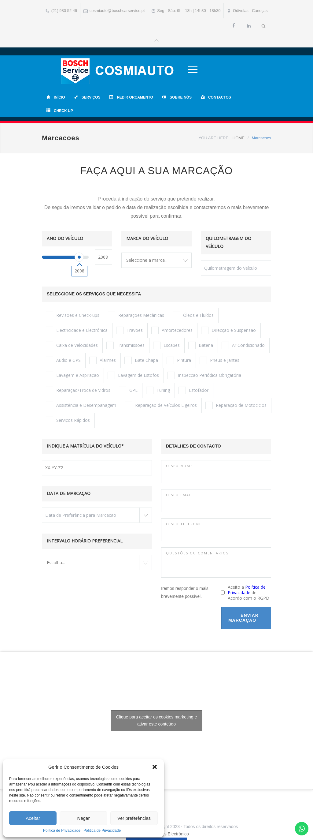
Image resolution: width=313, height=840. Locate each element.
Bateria (200, 344)
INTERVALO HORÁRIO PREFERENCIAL (85, 540)
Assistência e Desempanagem (81, 404)
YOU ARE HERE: (214, 137)
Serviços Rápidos (68, 419)
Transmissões (125, 344)
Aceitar (33, 818)
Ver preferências (134, 818)
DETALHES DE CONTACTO (193, 445)
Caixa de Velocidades (72, 344)
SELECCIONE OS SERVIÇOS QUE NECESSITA (94, 293)
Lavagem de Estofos (133, 374)
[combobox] (156, 259)
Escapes (166, 344)
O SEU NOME (179, 465)
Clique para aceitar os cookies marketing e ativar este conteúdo (156, 720)
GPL (128, 389)
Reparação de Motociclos (236, 404)
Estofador (193, 389)
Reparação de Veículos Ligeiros (161, 404)
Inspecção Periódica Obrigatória (204, 374)
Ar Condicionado (243, 344)
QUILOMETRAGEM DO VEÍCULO (228, 242)
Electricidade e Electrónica (77, 329)
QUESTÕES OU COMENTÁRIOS (197, 552)
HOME (239, 137)
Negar (83, 818)
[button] (155, 767)
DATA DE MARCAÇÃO (68, 493)
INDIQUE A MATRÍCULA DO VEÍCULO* (85, 445)
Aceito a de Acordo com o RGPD (248, 592)
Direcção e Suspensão (228, 329)
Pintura (179, 359)
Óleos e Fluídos (193, 314)
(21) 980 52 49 (64, 10)
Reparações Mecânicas (136, 314)
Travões (129, 329)
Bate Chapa (141, 359)
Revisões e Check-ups (72, 314)
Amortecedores (172, 329)
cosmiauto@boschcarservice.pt (117, 10)
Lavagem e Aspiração (72, 374)
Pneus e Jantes (219, 359)
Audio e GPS (63, 359)
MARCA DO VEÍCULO (147, 238)
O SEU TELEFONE (184, 523)
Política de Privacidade (61, 830)
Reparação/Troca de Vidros (78, 389)
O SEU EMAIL (179, 494)
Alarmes (102, 359)
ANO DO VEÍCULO (65, 238)
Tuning (158, 389)
